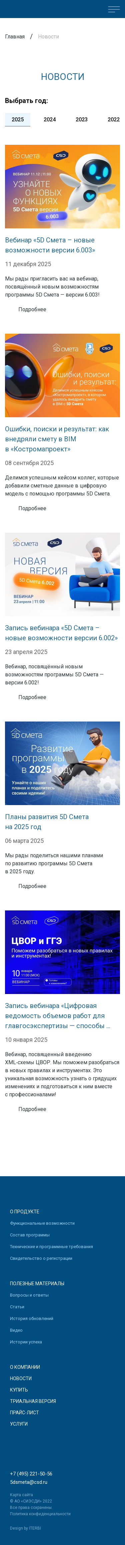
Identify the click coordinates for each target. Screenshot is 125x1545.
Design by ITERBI (25, 1528)
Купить (19, 1390)
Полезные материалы (37, 1283)
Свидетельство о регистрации (41, 1258)
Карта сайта (21, 1495)
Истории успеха (26, 1341)
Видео (16, 1330)
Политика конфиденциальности (40, 1514)
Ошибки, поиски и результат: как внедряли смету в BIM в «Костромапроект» (57, 439)
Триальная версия (33, 1401)
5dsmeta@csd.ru (28, 1482)
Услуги (19, 1424)
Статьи (17, 1306)
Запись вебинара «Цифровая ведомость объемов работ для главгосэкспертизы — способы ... (57, 1016)
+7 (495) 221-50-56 (31, 1474)
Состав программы (30, 1234)
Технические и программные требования (51, 1246)
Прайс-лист (24, 1412)
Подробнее (32, 309)
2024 (50, 119)
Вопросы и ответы (29, 1295)
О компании (25, 1367)
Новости (21, 1378)
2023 (82, 119)
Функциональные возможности (42, 1223)
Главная (15, 36)
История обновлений (31, 1318)
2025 (18, 119)
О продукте (24, 1211)
